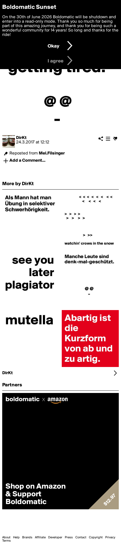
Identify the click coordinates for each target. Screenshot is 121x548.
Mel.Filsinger (52, 153)
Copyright (96, 537)
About (6, 537)
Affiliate (40, 537)
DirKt (21, 138)
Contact (80, 537)
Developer (55, 537)
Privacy (110, 537)
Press (69, 537)
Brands (27, 537)
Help (16, 537)
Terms (6, 540)
